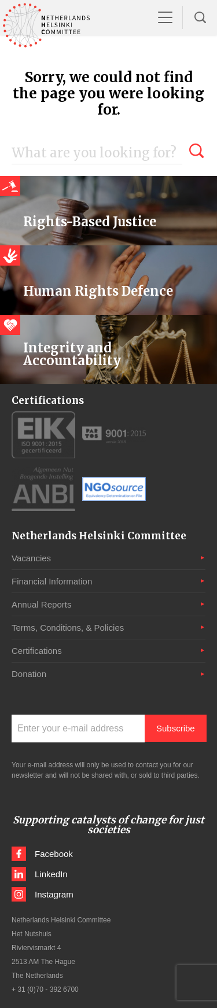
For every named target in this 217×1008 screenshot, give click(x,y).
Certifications (37, 651)
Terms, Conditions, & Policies (68, 627)
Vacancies (31, 558)
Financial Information (52, 581)
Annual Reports (41, 604)
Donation (29, 674)
